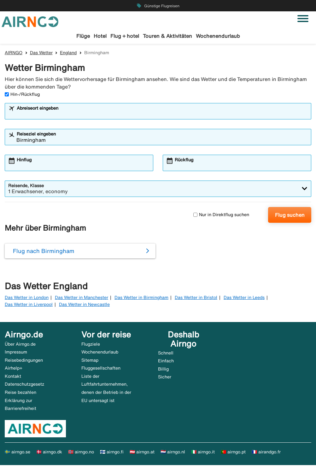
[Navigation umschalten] (302, 19)
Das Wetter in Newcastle (84, 305)
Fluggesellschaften (100, 369)
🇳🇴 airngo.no (81, 452)
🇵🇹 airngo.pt (233, 452)
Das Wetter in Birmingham (141, 298)
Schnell (165, 353)
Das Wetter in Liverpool (29, 305)
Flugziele (90, 344)
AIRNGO (13, 53)
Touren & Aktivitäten (167, 35)
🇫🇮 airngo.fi (112, 452)
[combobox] (162, 114)
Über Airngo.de (20, 344)
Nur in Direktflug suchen (221, 215)
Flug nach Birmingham (43, 252)
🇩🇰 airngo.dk (49, 452)
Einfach (166, 362)
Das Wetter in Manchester (81, 298)
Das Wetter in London (27, 298)
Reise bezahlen (20, 393)
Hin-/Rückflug (22, 95)
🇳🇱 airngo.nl (173, 452)
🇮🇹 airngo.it (203, 452)
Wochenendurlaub (218, 35)
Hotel (100, 35)
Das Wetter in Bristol (196, 298)
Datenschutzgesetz (24, 385)
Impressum (16, 353)
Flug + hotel (124, 35)
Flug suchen (290, 215)
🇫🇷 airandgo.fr (266, 452)
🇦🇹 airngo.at (142, 452)
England (68, 53)
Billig (163, 369)
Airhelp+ (13, 369)
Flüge (83, 35)
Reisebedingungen (24, 361)
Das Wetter (41, 53)
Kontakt (13, 377)
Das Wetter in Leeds (244, 298)
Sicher (164, 378)
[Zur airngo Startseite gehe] (30, 21)
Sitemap (89, 361)
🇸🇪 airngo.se (17, 452)
